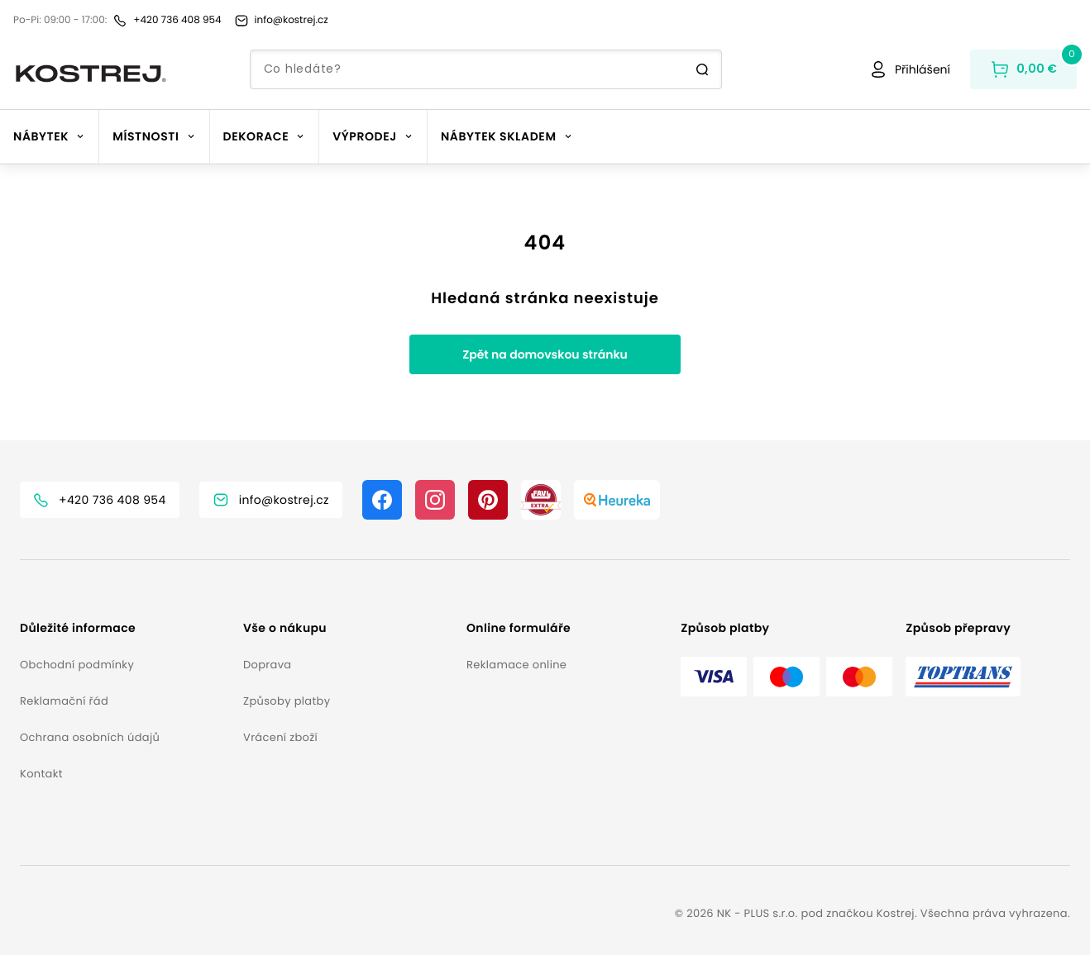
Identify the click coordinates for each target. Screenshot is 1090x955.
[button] (125, 628)
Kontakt (41, 774)
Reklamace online (516, 664)
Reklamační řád (64, 701)
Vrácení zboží (280, 737)
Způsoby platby (286, 701)
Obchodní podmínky (77, 664)
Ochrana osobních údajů (90, 737)
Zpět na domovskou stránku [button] (545, 354)
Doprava (267, 664)
